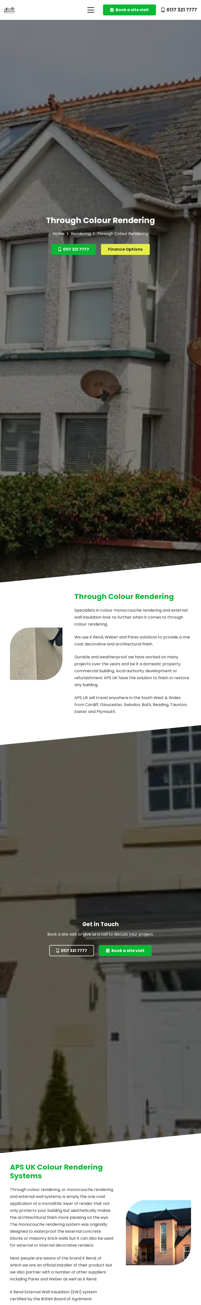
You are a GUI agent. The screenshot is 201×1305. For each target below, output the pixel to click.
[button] (91, 9)
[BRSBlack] (9, 10)
